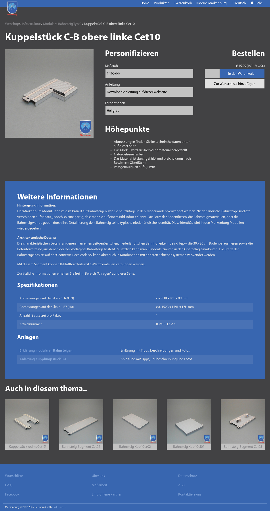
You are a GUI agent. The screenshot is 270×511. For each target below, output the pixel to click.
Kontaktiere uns (189, 494)
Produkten (162, 3)
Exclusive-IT (58, 507)
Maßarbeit (99, 485)
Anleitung (112, 84)
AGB (181, 485)
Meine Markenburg (211, 3)
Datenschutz (187, 476)
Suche (257, 3)
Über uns (98, 476)
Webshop (12, 24)
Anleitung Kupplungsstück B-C (43, 359)
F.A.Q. (9, 485)
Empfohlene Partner (106, 494)
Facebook (12, 494)
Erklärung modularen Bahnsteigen (45, 350)
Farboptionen (115, 103)
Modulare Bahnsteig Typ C (62, 24)
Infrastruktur (31, 24)
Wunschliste (14, 476)
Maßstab (111, 66)
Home (145, 3)
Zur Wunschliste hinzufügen (234, 84)
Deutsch (239, 3)
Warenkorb (183, 3)
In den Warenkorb (241, 74)
